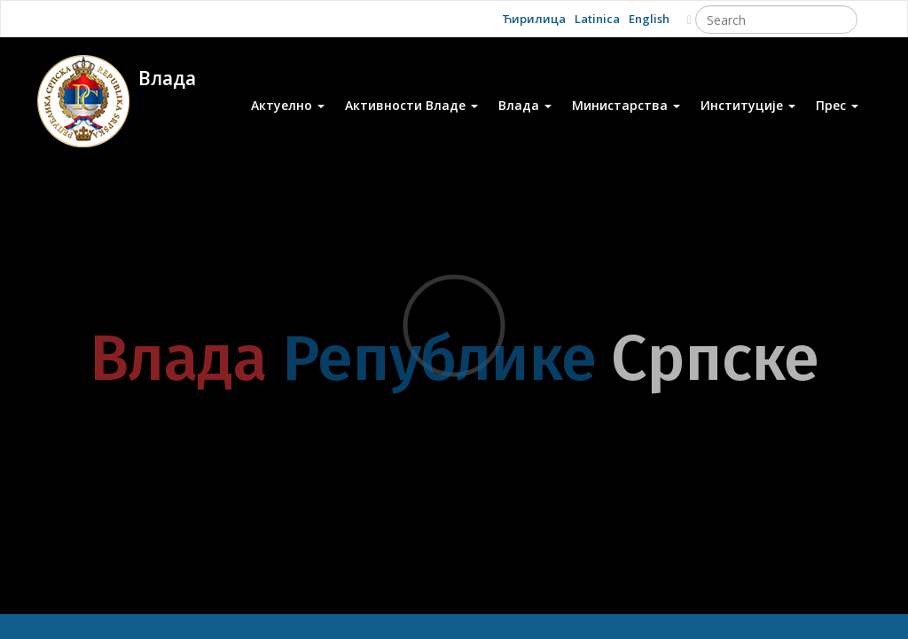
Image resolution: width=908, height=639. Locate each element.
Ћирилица (534, 19)
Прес (837, 105)
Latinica (597, 19)
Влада (525, 105)
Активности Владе (411, 105)
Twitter (184, 18)
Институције (748, 105)
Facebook (144, 18)
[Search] (776, 19)
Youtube (105, 18)
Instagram (223, 18)
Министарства (626, 105)
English (649, 19)
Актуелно (288, 105)
